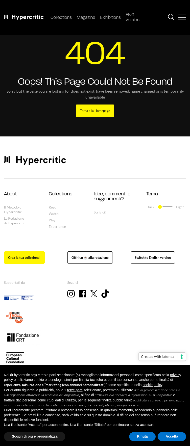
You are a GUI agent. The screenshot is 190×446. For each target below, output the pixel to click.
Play (52, 220)
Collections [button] (60, 194)
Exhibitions (110, 17)
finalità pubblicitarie (116, 400)
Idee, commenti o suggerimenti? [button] (112, 197)
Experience (57, 226)
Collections (61, 17)
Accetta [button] (172, 436)
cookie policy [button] (152, 385)
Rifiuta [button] (142, 436)
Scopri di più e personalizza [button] (34, 436)
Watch (54, 213)
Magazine (86, 17)
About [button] (10, 194)
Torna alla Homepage (95, 111)
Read (52, 207)
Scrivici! (100, 212)
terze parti (74, 390)
